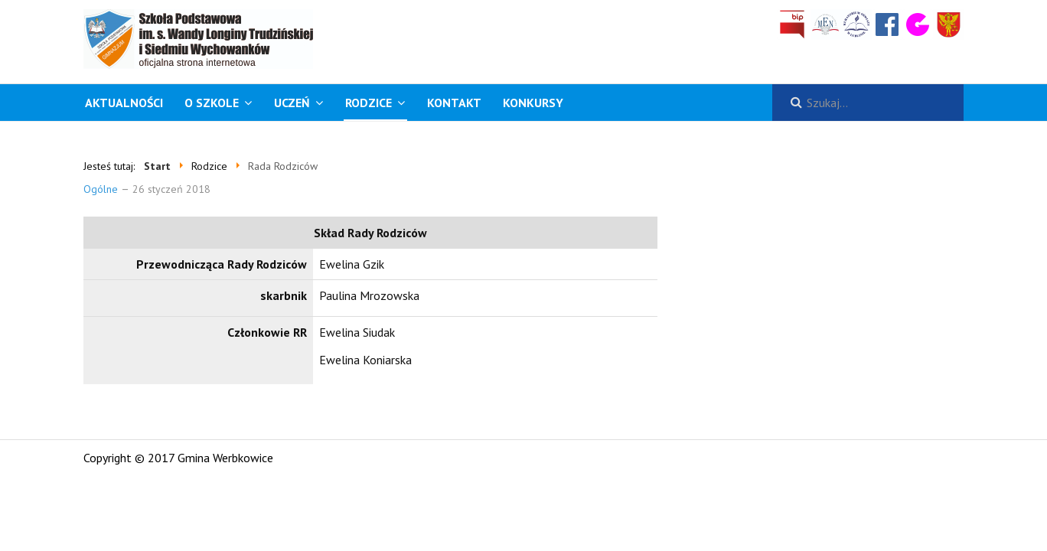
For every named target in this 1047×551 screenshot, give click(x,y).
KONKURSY (533, 102)
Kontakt (454, 102)
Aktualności (124, 102)
